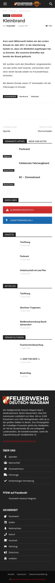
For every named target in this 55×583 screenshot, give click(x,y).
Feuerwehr (11, 26)
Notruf (12, 534)
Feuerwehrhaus (16, 468)
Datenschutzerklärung (38, 574)
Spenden (13, 456)
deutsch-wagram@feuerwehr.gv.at (19, 441)
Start (5, 11)
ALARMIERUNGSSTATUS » (20, 209)
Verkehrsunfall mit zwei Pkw (33, 270)
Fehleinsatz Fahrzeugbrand (34, 163)
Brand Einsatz (25, 11)
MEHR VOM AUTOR (37, 141)
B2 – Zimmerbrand (29, 177)
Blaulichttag (25, 373)
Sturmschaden (45, 131)
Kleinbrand (23, 96)
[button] (51, 4)
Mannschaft (14, 462)
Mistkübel (35, 96)
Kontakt (11, 574)
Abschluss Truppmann (30, 307)
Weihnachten (15, 528)
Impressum (21, 574)
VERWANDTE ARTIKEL (15, 141)
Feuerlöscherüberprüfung (31, 345)
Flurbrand (24, 149)
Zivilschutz (14, 552)
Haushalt (13, 540)
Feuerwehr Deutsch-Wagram (22, 498)
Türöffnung (25, 242)
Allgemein (7, 156)
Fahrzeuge (14, 474)
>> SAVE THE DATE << (30, 359)
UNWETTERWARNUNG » (19, 220)
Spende (6, 131)
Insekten (13, 558)
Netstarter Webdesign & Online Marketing (28, 579)
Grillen (12, 522)
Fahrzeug (13, 546)
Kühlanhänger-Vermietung (21, 480)
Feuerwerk (14, 516)
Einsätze (13, 11)
